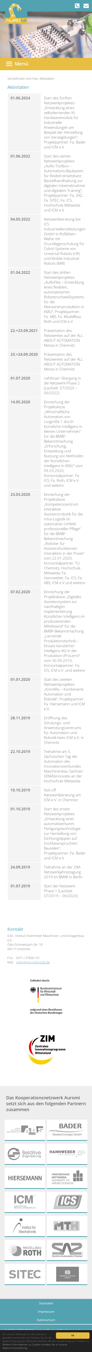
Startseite (46, 1303)
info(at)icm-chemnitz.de (33, 962)
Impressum (46, 1311)
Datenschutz (46, 1320)
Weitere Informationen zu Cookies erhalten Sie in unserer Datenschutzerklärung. (34, 1346)
